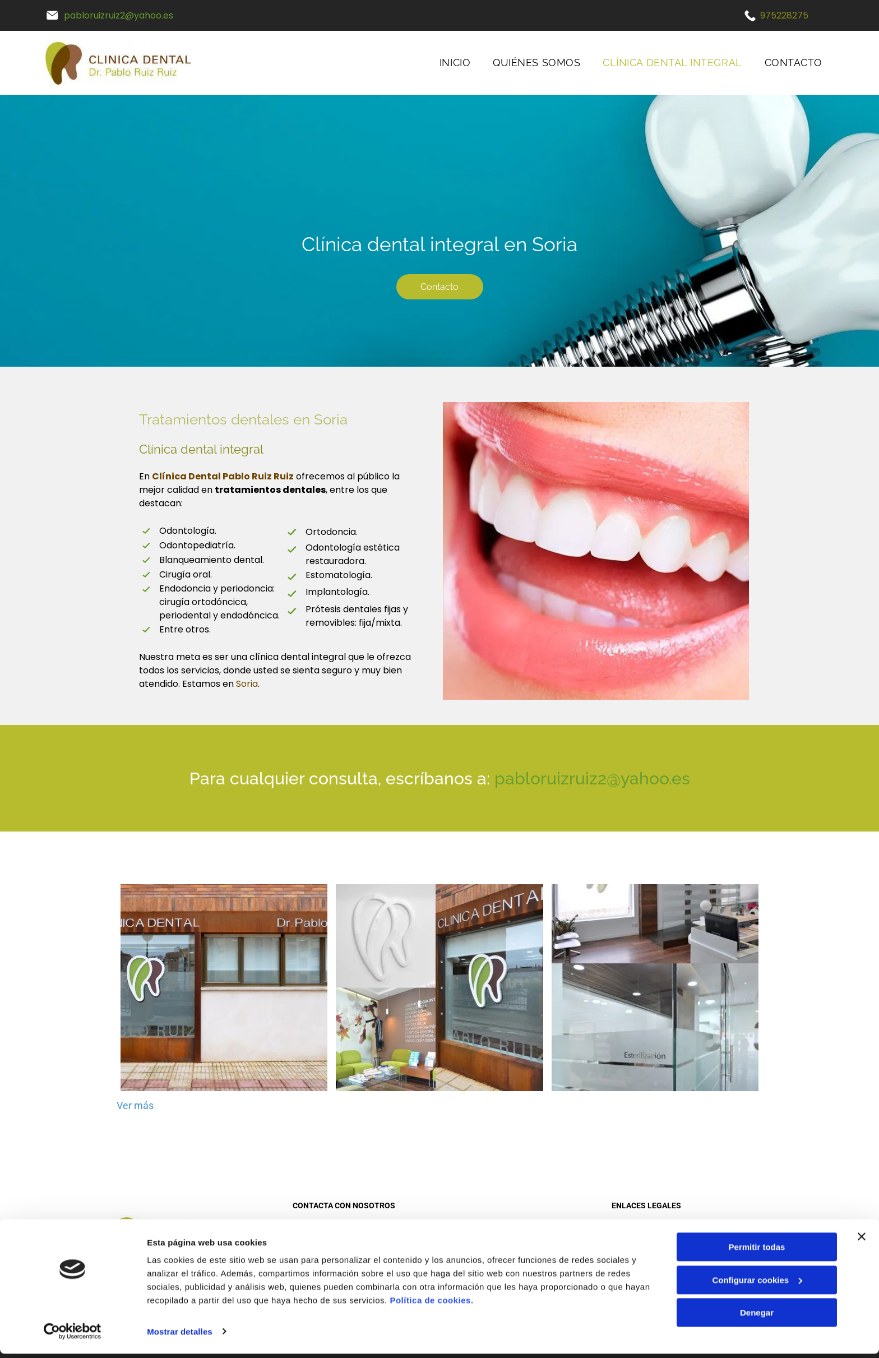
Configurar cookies (757, 1284)
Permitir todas (757, 1252)
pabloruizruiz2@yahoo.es (118, 15)
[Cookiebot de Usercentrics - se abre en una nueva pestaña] (73, 1336)
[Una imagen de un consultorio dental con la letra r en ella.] (439, 987)
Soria (247, 683)
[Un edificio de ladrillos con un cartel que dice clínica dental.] (224, 987)
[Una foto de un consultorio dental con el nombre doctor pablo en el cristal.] (655, 987)
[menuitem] (455, 62)
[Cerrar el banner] (862, 1241)
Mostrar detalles (179, 1336)
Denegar (757, 1317)
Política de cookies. (431, 1305)
